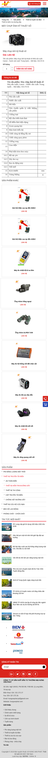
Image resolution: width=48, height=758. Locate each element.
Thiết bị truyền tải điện (35, 20)
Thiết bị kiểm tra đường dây (17, 485)
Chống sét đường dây (14, 500)
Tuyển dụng (9, 722)
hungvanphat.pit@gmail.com (18, 698)
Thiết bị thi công (12, 490)
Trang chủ (6, 20)
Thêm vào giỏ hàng (24, 69)
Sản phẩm (18, 20)
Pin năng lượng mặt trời (13, 472)
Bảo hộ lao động (10, 509)
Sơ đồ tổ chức (10, 716)
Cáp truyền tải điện (13, 495)
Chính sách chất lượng (12, 713)
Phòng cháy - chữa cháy (13, 514)
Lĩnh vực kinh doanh (12, 719)
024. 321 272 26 (12, 695)
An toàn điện (10, 481)
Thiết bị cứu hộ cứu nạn (13, 504)
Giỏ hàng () (35, 4)
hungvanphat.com (16, 701)
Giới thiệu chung (10, 710)
